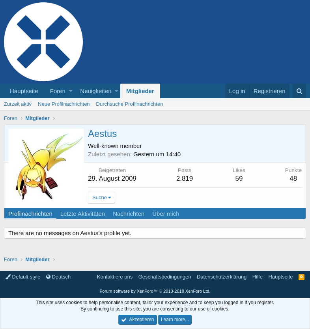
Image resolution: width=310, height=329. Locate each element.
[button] (71, 91)
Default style (23, 277)
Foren (57, 91)
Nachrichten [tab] (128, 213)
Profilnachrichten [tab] (30, 213)
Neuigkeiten (95, 91)
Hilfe (257, 277)
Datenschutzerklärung (222, 277)
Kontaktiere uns (115, 277)
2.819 (184, 178)
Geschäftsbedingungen (164, 277)
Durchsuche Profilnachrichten (129, 104)
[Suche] (299, 91)
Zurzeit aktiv (18, 104)
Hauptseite (24, 91)
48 (293, 178)
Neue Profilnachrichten (64, 104)
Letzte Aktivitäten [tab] (82, 213)
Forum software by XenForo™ (155, 291)
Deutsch (58, 277)
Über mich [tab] (165, 213)
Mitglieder (140, 91)
